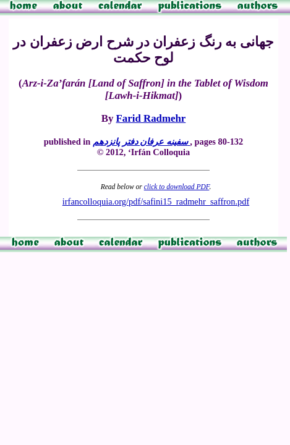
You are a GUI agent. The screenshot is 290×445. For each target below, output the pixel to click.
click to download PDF (177, 186)
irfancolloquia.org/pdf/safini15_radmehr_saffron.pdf (155, 201)
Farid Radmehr (151, 118)
